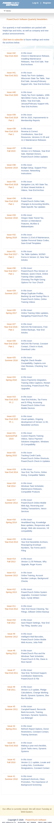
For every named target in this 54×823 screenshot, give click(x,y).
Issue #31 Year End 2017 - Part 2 (11, 254)
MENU (7, 11)
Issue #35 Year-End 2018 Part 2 (11, 184)
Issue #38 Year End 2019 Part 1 (11, 131)
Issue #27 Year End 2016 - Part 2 (11, 327)
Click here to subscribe (13, 39)
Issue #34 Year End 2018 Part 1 (11, 201)
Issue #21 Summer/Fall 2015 (11, 436)
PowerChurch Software (35, 820)
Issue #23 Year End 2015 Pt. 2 (11, 400)
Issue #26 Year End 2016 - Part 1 (11, 344)
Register (47, 3)
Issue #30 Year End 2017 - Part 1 (11, 271)
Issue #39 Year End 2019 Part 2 (11, 118)
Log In (35, 3)
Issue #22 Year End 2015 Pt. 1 (11, 419)
